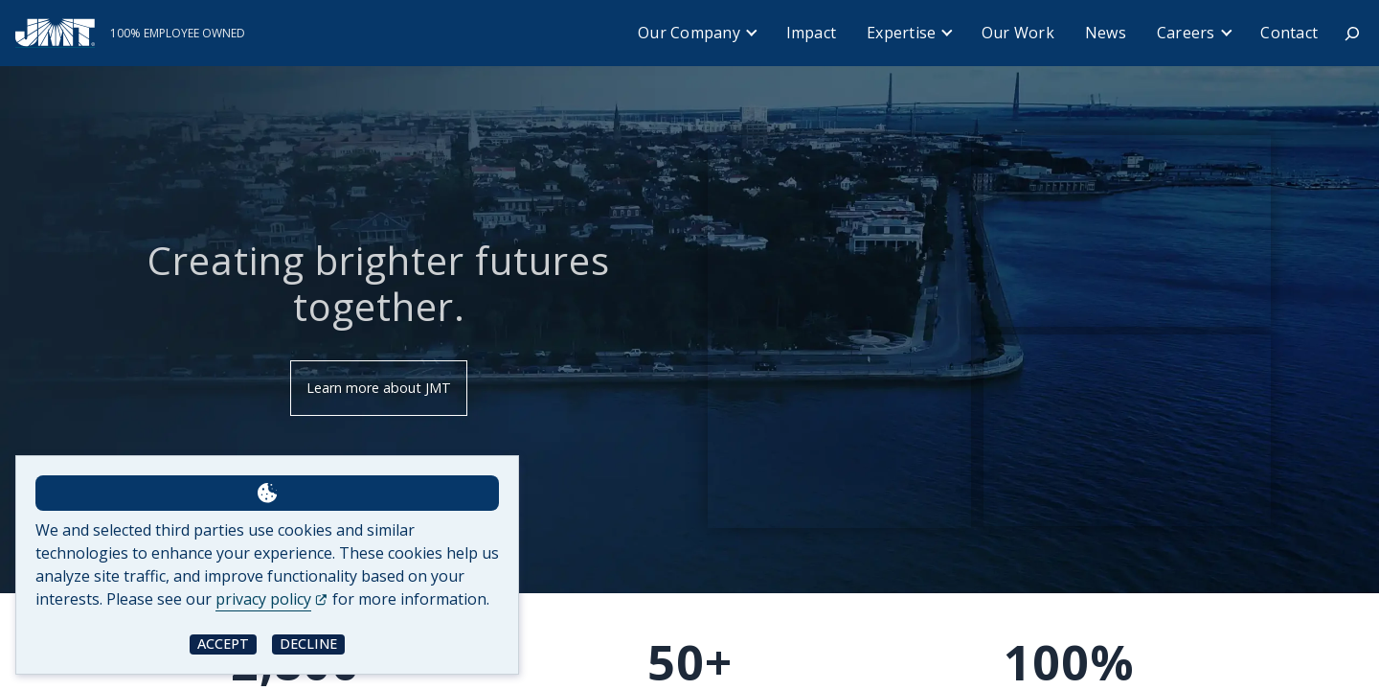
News (1105, 32)
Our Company (689, 32)
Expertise (901, 32)
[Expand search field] (1352, 33)
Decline (308, 643)
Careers (1186, 32)
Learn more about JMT (378, 388)
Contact (1289, 32)
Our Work (1018, 32)
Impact (811, 32)
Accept (223, 643)
